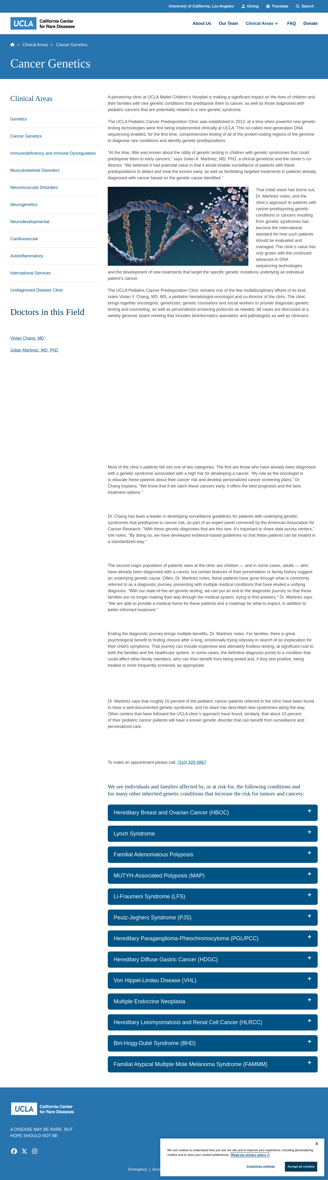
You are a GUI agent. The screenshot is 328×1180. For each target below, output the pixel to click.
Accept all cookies (301, 1166)
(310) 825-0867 (191, 762)
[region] (242, 1157)
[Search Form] (305, 6)
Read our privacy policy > (250, 1155)
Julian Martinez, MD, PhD (34, 350)
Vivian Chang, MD (27, 338)
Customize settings (260, 1166)
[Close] (317, 1144)
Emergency (137, 1169)
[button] (277, 6)
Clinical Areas (35, 44)
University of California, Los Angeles (201, 6)
